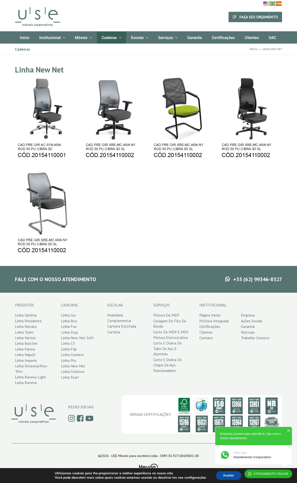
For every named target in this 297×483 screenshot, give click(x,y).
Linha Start (70, 377)
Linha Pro (68, 360)
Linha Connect (72, 354)
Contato (206, 337)
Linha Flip (69, 349)
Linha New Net (73, 366)
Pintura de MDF (166, 315)
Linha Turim (24, 332)
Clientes (206, 332)
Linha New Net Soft (77, 337)
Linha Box (69, 320)
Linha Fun (69, 326)
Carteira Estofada (121, 326)
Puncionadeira (164, 370)
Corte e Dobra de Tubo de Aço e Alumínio (167, 348)
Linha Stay (69, 332)
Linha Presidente (28, 320)
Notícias (248, 332)
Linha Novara (25, 326)
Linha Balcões (26, 343)
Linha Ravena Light (30, 377)
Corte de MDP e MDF (171, 332)
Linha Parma (25, 349)
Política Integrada (214, 320)
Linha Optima (26, 315)
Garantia (248, 326)
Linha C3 (68, 343)
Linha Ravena (26, 382)
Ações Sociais (251, 320)
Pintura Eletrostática (170, 337)
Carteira (113, 332)
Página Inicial (209, 315)
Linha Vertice (25, 337)
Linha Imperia (26, 360)
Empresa (248, 315)
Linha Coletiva (72, 371)
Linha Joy (68, 315)
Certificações (209, 326)
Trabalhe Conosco (255, 337)
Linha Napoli (25, 354)
